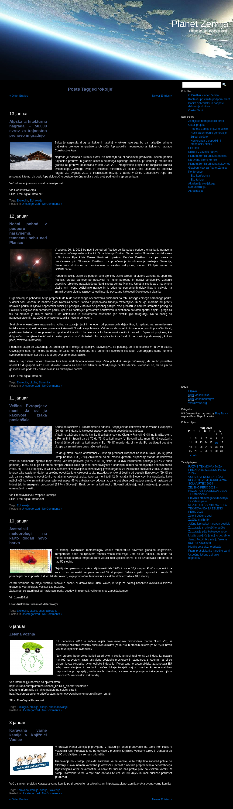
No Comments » (52, 203)
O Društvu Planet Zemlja (203, 95)
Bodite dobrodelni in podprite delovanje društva (206, 105)
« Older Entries (18, 95)
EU (32, 200)
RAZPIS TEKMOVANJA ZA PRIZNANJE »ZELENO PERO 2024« (207, 470)
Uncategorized (31, 203)
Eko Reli (193, 148)
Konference (195, 171)
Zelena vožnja (22, 634)
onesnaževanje (47, 610)
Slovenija (44, 382)
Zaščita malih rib (198, 519)
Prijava (192, 391)
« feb (193, 455)
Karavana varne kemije (202, 159)
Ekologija (22, 200)
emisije (34, 707)
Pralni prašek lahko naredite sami (209, 550)
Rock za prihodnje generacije (209, 132)
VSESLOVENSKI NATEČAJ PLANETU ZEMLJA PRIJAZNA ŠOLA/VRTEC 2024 (207, 480)
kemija (34, 790)
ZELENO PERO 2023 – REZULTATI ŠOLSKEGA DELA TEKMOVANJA (207, 491)
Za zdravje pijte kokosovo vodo (207, 531)
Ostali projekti (196, 124)
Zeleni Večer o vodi (200, 515)
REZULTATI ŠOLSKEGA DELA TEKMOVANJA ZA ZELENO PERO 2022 (207, 508)
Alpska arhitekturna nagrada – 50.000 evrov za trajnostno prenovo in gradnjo (28, 128)
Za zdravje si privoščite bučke (206, 527)
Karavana (23, 790)
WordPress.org (197, 403)
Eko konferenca (200, 175)
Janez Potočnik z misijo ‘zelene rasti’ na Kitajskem (207, 541)
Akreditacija (195, 190)
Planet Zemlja (199, 24)
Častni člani (195, 110)
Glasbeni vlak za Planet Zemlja (207, 167)
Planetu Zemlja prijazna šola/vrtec (209, 163)
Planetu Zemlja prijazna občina (207, 155)
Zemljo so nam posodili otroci (206, 121)
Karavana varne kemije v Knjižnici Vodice (28, 735)
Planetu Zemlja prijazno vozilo (209, 128)
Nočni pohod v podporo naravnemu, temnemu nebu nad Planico (28, 233)
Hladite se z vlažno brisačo (205, 546)
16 (216, 442)
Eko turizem (198, 179)
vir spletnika (198, 395)
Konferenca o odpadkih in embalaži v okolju (206, 142)
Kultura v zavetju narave (203, 152)
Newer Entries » (162, 95)
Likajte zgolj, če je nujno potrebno (209, 535)
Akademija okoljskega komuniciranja (201, 185)
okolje (38, 200)
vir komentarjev (201, 399)
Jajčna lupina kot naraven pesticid (209, 523)
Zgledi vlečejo (199, 136)
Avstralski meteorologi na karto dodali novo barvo (28, 536)
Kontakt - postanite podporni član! (209, 99)
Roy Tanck (221, 413)
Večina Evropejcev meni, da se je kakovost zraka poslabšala (28, 413)
